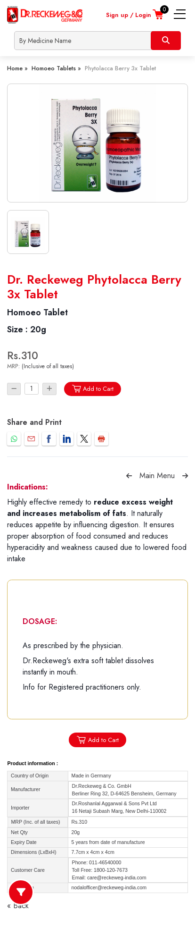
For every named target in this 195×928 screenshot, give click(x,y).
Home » (17, 68)
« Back (18, 905)
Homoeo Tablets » (56, 68)
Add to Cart (93, 389)
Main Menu (157, 475)
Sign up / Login (128, 14)
